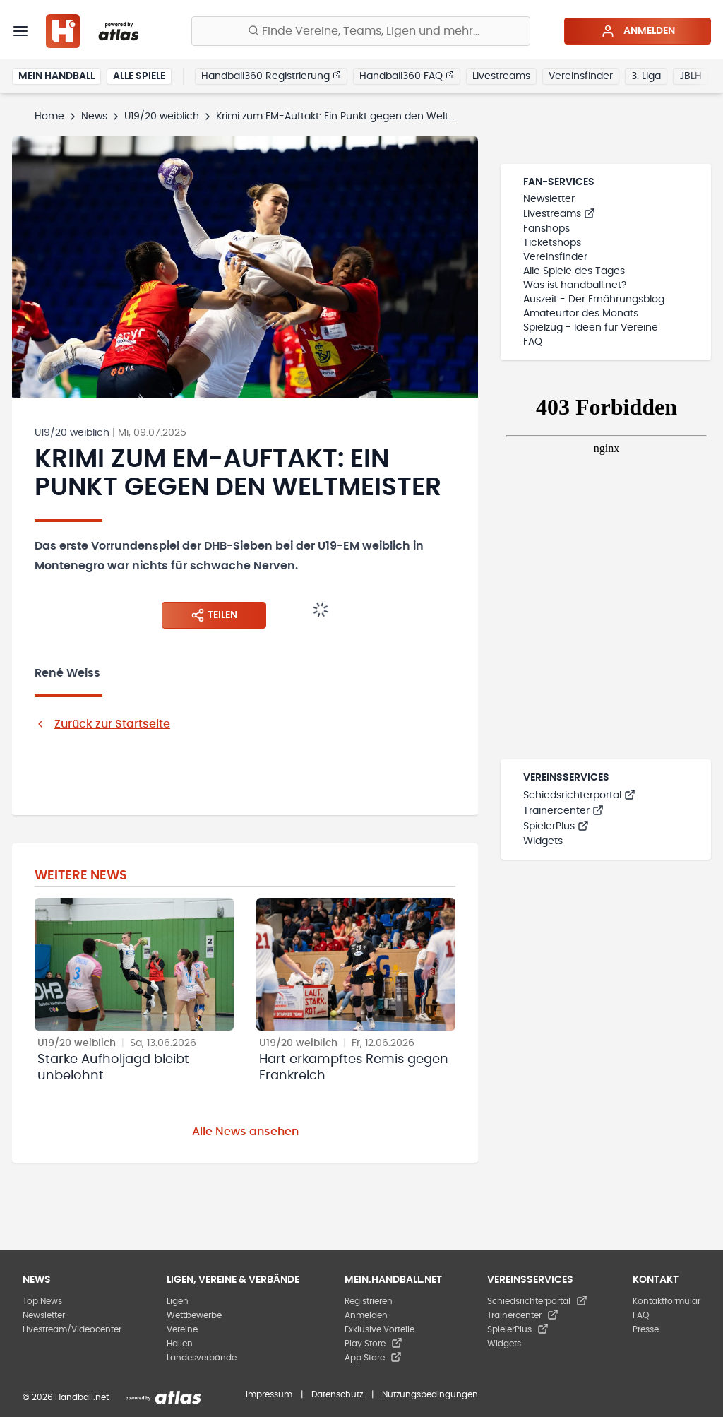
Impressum (269, 1394)
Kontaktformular (666, 1301)
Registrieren (369, 1301)
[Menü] (20, 31)
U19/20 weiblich (161, 116)
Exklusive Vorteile (379, 1329)
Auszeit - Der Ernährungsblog (593, 299)
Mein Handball (56, 76)
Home (49, 116)
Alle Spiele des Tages (574, 271)
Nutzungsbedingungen (430, 1394)
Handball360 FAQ (406, 75)
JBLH (690, 76)
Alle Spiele (139, 76)
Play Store (373, 1343)
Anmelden (638, 31)
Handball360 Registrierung (271, 75)
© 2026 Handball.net (66, 1397)
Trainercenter (563, 811)
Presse (646, 1329)
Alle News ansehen (245, 1131)
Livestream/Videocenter (72, 1329)
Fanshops (546, 229)
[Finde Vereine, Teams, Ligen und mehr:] (360, 31)
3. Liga (646, 76)
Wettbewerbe (194, 1315)
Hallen (180, 1343)
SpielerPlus (556, 826)
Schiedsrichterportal (579, 795)
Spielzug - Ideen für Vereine (590, 328)
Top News (42, 1301)
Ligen (178, 1301)
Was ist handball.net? (574, 285)
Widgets (543, 841)
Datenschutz (337, 1394)
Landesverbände (202, 1357)
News (94, 116)
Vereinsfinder (581, 76)
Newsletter (549, 199)
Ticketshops (552, 243)
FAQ (532, 342)
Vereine (182, 1329)
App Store (373, 1357)
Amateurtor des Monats (580, 314)
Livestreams (501, 76)
